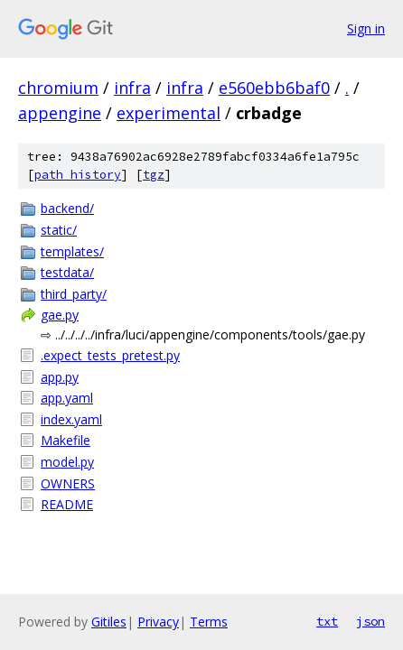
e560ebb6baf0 (274, 87)
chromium (58, 87)
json (370, 621)
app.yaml (67, 397)
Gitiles (109, 621)
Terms (209, 621)
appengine (59, 113)
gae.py (60, 314)
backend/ (67, 208)
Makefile (65, 440)
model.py (67, 461)
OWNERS (68, 483)
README (67, 504)
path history (77, 174)
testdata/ (67, 272)
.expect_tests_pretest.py (110, 355)
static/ (59, 229)
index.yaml (71, 419)
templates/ (72, 251)
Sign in (366, 28)
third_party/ (74, 293)
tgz (153, 174)
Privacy (158, 621)
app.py (60, 376)
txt (327, 621)
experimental (168, 113)
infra (132, 87)
